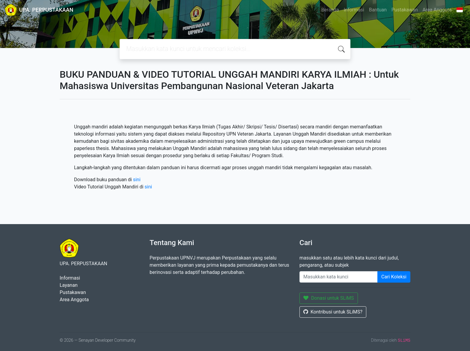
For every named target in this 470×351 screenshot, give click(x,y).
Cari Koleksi (393, 277)
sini (137, 179)
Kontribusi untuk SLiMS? (332, 312)
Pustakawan (404, 10)
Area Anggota (437, 10)
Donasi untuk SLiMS (328, 298)
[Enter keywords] (338, 277)
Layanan (69, 285)
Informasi (354, 10)
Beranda (330, 10)
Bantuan (378, 10)
